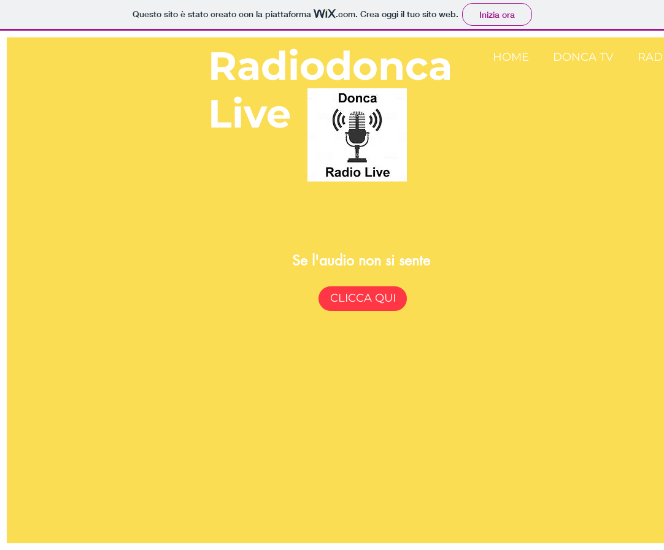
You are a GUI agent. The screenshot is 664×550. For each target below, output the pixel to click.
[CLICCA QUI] (362, 298)
